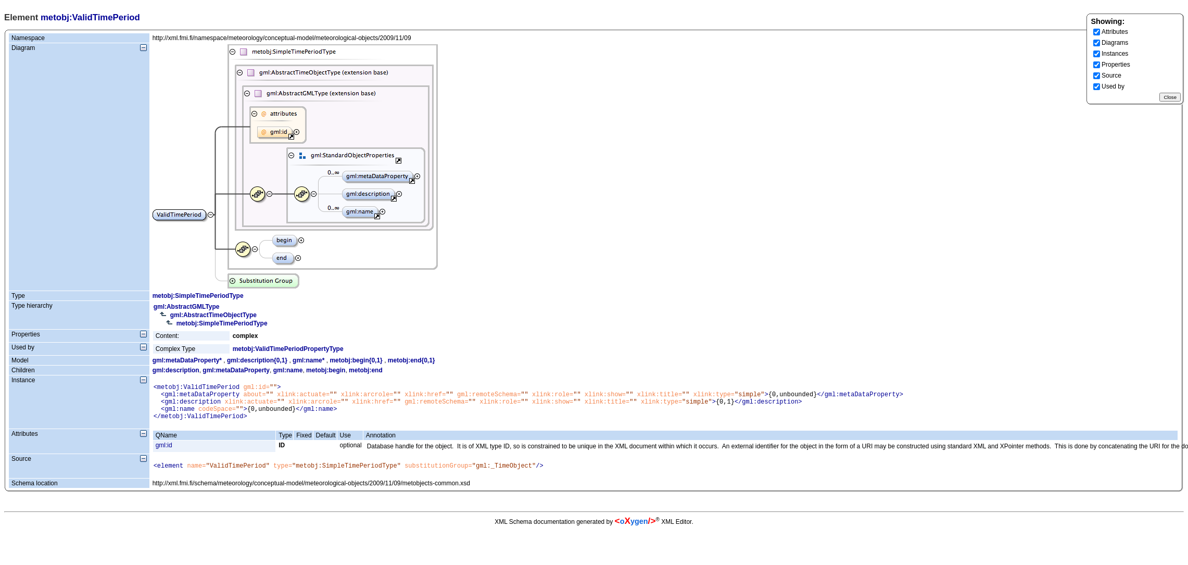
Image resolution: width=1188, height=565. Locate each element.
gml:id (164, 453)
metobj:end (366, 370)
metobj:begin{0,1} (356, 360)
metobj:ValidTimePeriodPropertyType (288, 349)
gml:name (288, 370)
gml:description (176, 370)
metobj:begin (325, 370)
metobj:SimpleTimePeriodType (198, 295)
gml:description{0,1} (257, 360)
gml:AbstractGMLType (187, 306)
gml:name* (308, 360)
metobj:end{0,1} (411, 360)
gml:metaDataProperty (236, 370)
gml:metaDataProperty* (187, 360)
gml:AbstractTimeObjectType (213, 315)
